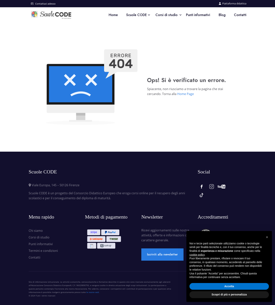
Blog (222, 14)
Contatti (240, 14)
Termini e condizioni (43, 251)
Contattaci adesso (45, 3)
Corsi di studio (166, 14)
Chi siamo (36, 231)
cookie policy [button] (197, 254)
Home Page (185, 94)
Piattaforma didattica (232, 3)
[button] (267, 237)
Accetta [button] (229, 286)
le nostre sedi (92, 292)
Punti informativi (198, 14)
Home (113, 14)
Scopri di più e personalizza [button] (229, 294)
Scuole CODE (136, 14)
